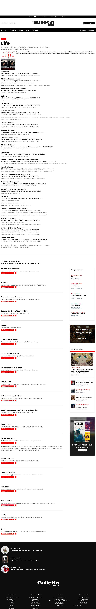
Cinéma (11, 602)
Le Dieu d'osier (7, 382)
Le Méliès (5, 71)
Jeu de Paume (7, 123)
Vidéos (56, 16)
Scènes (11, 605)
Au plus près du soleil (10, 268)
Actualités (13, 30)
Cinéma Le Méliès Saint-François (15, 174)
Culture (21, 30)
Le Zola (4, 96)
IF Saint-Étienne (35, 608)
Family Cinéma (7, 167)
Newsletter (62, 16)
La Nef (4, 196)
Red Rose (5, 486)
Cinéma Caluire (7, 145)
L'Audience (5, 424)
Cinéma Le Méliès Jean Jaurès (14, 208)
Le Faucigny (35, 606)
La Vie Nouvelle (35, 599)
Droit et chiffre (11, 600)
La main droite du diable (11, 367)
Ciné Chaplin (6, 103)
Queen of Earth (7, 472)
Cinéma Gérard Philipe (11, 79)
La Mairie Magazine (35, 605)
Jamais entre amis (9, 339)
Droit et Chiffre (33, 16)
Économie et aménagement (11, 597)
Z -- (2, 529)
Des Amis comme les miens (12, 297)
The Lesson (6, 501)
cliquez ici (63, 599)
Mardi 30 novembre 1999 (8, 273)
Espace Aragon (7, 130)
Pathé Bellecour (8, 218)
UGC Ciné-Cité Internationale (13, 189)
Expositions (11, 603)
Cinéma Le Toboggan (10, 182)
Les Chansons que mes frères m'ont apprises (20, 410)
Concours (50, 16)
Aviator (4, 283)
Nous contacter (83, 603)
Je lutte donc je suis (9, 353)
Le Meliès (5, 152)
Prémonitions (7, 458)
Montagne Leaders (35, 603)
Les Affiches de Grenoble (35, 597)
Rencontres (11, 608)
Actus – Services (42, 16)
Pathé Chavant (7, 238)
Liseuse (83, 30)
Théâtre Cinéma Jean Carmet (13, 88)
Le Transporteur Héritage (11, 396)
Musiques (11, 606)
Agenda (35, 30)
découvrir (82, 338)
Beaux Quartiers (35, 602)
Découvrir (28, 30)
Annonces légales (88, 23)
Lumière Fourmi (7, 111)
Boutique (90, 30)
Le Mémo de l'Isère (35, 600)
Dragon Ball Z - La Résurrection (14, 311)
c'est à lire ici (82, 450)
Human (4, 325)
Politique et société (11, 599)
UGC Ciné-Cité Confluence (12, 228)
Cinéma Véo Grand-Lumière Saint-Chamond (19, 160)
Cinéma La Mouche (9, 137)
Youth (3, 515)
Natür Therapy (7, 438)
